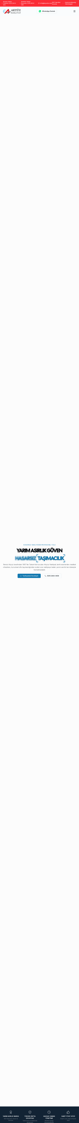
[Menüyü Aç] (74, 11)
